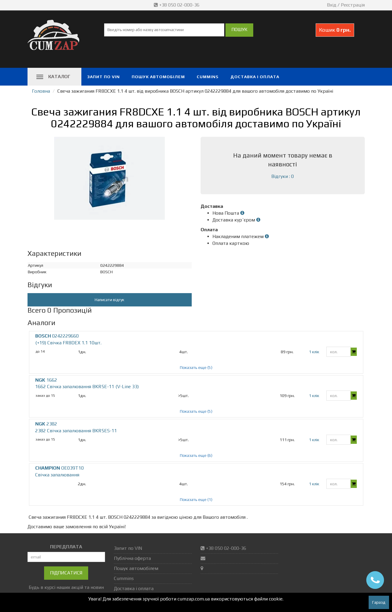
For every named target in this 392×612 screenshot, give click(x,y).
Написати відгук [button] (109, 299)
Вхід (331, 5)
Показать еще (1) (196, 499)
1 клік (314, 351)
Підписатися (66, 573)
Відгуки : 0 (282, 176)
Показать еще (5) (196, 367)
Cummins (208, 76)
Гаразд (378, 602)
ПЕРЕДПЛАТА (66, 547)
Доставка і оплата (254, 76)
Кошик (335, 30)
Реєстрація (353, 5)
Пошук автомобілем (158, 76)
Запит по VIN (103, 76)
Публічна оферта (132, 558)
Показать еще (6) (196, 455)
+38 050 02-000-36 (177, 5)
